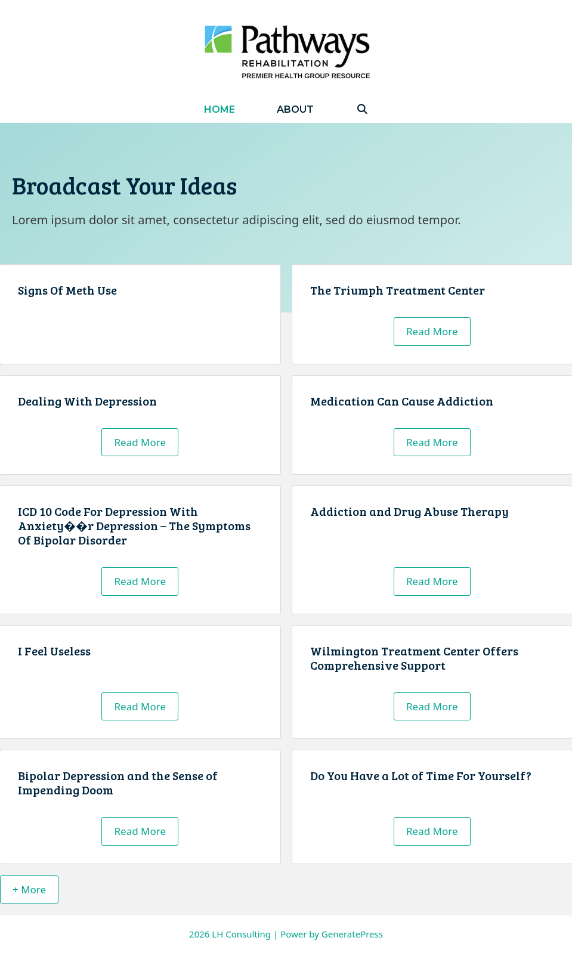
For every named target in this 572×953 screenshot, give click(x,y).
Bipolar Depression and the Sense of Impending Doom (118, 782)
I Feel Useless (54, 650)
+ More (29, 889)
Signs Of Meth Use (67, 289)
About (295, 109)
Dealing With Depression (87, 400)
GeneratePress (352, 934)
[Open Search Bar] (362, 109)
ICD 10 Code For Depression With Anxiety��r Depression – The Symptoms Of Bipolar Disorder (134, 525)
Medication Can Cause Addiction (401, 400)
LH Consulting (241, 934)
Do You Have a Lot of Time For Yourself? (420, 775)
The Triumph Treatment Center (397, 289)
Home (219, 109)
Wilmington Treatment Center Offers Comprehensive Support (414, 657)
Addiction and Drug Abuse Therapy (409, 511)
